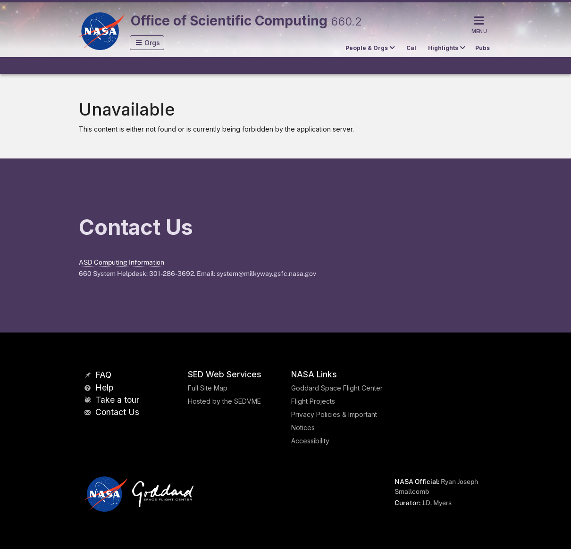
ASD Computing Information (121, 262)
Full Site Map (207, 388)
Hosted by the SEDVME (224, 401)
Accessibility (310, 441)
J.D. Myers (437, 503)
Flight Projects (313, 401)
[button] (147, 42)
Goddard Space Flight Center (337, 388)
